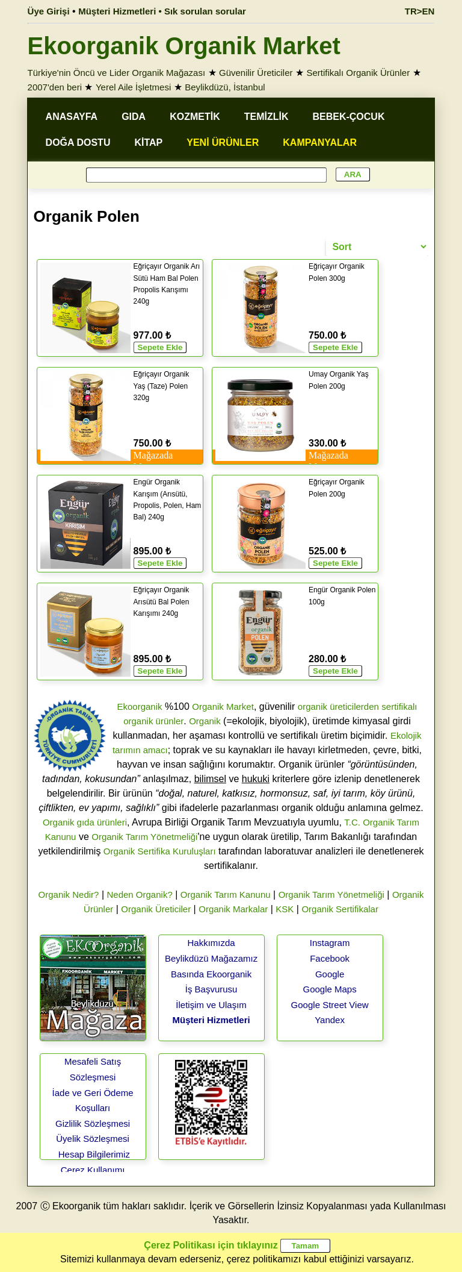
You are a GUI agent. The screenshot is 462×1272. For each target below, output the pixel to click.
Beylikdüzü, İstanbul (225, 87)
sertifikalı (399, 706)
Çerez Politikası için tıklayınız (210, 1245)
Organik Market (223, 706)
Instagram (330, 943)
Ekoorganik (139, 706)
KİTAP (148, 142)
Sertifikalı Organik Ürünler (358, 72)
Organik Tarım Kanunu (225, 894)
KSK (285, 909)
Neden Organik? (140, 894)
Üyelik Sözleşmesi (92, 1138)
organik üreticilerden (338, 706)
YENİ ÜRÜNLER (222, 142)
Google (329, 974)
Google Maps (329, 989)
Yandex (330, 1020)
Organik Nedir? (68, 894)
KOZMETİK (195, 116)
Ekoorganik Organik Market (184, 46)
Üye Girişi (49, 11)
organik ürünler (153, 721)
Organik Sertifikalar (339, 909)
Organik (205, 721)
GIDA (134, 116)
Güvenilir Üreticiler (256, 72)
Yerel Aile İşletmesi (133, 87)
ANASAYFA (72, 116)
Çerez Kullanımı (93, 1170)
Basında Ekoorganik (211, 974)
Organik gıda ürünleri (85, 822)
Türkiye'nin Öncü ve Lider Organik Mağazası (117, 72)
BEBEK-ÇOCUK (348, 116)
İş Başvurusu (211, 989)
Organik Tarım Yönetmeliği (144, 837)
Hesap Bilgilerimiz (94, 1154)
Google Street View (330, 1005)
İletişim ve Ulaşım (211, 1005)
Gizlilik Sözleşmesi (92, 1123)
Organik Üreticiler (156, 909)
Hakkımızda (211, 943)
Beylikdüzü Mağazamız (211, 958)
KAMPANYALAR (320, 142)
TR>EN (420, 11)
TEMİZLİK (266, 116)
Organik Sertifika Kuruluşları (159, 851)
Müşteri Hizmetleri (211, 1020)
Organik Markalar (233, 909)
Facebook (330, 958)
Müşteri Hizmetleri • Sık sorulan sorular (162, 11)
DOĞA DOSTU (78, 142)
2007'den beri (55, 87)
